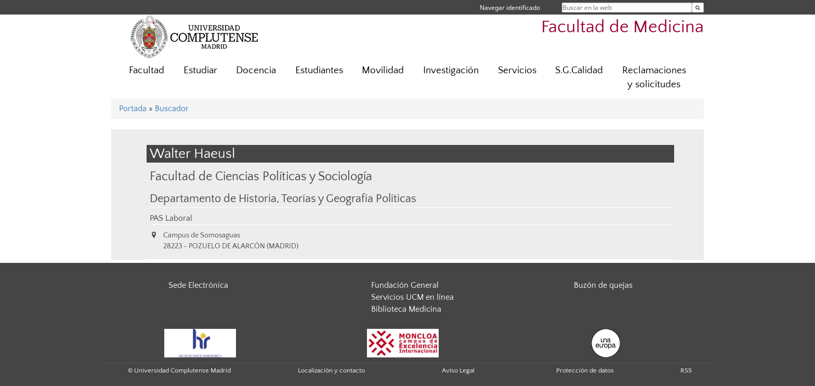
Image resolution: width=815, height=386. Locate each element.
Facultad (146, 70)
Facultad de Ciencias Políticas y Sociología (261, 176)
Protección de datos (585, 370)
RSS (686, 370)
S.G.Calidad (579, 70)
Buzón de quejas (603, 285)
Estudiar (200, 70)
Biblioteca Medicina (406, 309)
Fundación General (405, 285)
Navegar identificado (510, 7)
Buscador (172, 108)
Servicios (517, 70)
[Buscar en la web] (698, 7)
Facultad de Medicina (622, 27)
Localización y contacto (331, 370)
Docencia (256, 70)
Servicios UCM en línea (412, 297)
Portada (133, 108)
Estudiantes (319, 70)
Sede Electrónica (198, 285)
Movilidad (383, 70)
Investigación (451, 70)
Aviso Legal (458, 370)
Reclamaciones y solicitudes (654, 77)
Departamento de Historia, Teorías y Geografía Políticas (283, 199)
